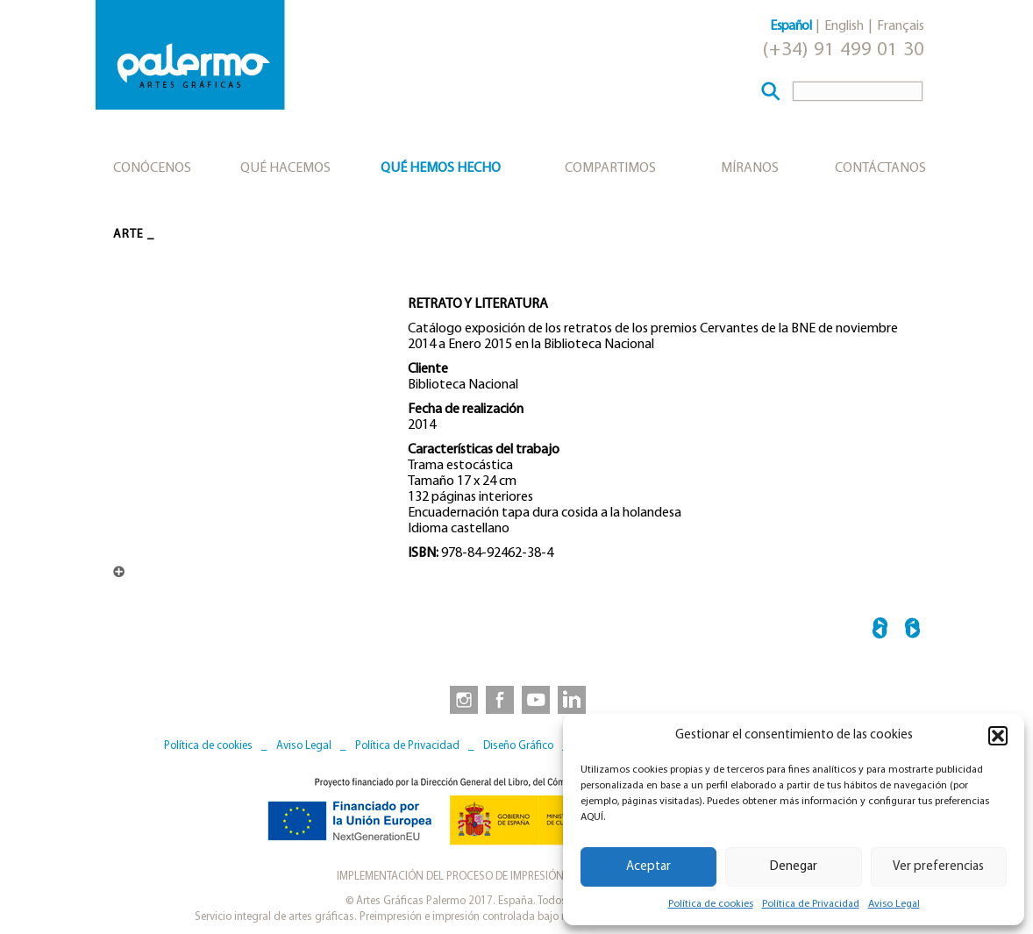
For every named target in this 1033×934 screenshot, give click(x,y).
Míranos (750, 168)
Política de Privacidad (810, 904)
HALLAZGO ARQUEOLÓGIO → (912, 631)
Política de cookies (710, 904)
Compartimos (610, 168)
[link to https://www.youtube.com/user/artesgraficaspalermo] (535, 699)
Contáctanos (880, 168)
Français (900, 26)
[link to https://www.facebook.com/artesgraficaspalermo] (498, 699)
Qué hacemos (285, 168)
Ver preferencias (938, 866)
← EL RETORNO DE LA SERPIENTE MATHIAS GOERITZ (880, 631)
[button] (998, 736)
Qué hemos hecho (441, 168)
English (844, 26)
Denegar (793, 866)
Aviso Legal (894, 904)
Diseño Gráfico (518, 746)
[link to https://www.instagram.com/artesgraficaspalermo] (460, 699)
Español (790, 26)
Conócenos (152, 168)
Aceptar (648, 866)
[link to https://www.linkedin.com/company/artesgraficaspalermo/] (573, 699)
